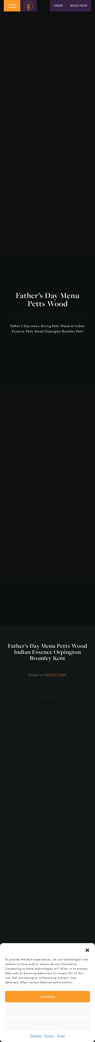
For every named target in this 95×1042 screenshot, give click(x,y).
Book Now (78, 6)
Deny (47, 1010)
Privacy (49, 1036)
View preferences (47, 1024)
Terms (61, 1036)
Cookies (36, 1036)
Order (58, 6)
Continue (47, 996)
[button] (87, 949)
